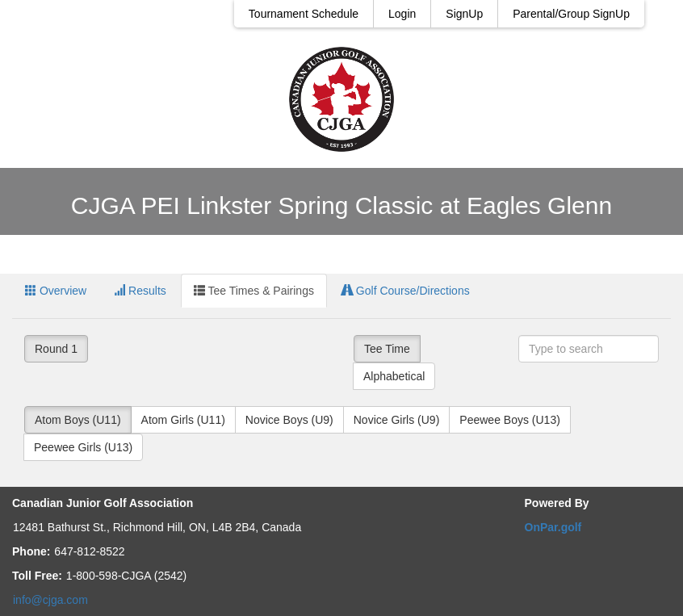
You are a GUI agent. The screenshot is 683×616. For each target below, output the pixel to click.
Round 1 (56, 348)
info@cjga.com (50, 599)
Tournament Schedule (303, 13)
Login (402, 13)
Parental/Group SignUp (571, 13)
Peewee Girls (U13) (83, 447)
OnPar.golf (553, 527)
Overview (55, 290)
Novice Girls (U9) (397, 419)
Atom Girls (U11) (183, 419)
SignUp (464, 13)
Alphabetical (394, 376)
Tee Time (387, 348)
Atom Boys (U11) (78, 419)
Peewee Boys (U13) (509, 419)
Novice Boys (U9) (289, 419)
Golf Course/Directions (406, 290)
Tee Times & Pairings (254, 290)
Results (140, 290)
